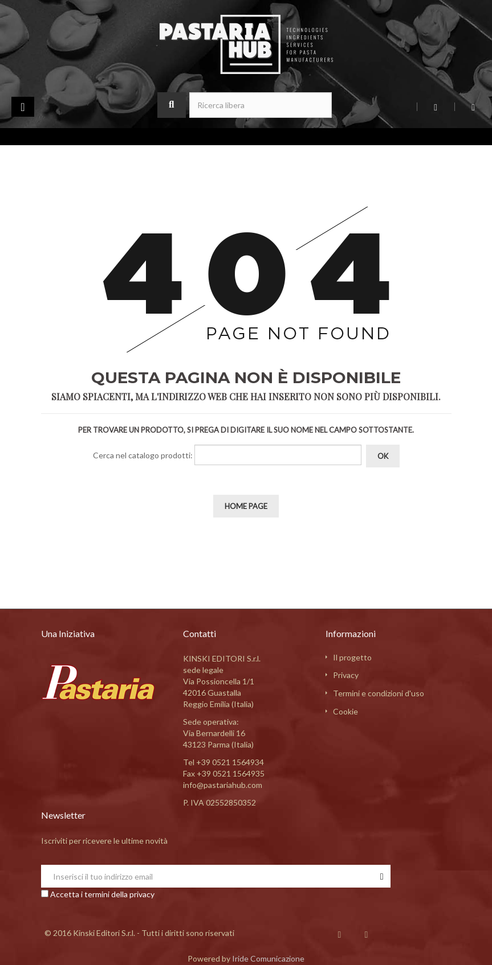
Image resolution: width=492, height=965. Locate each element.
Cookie (345, 711)
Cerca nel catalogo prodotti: (143, 455)
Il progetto (352, 657)
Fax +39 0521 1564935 (224, 773)
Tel (223, 762)
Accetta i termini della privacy (102, 894)
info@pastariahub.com (222, 785)
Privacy (346, 675)
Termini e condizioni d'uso (378, 693)
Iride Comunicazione (268, 958)
